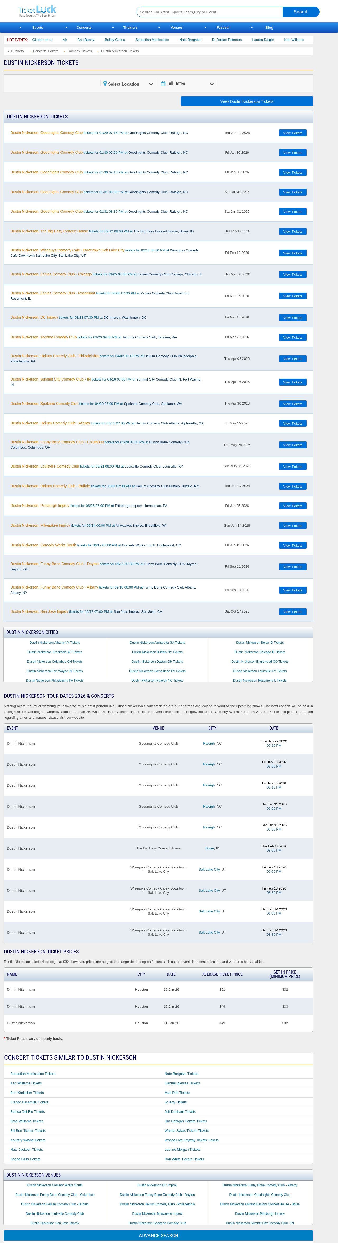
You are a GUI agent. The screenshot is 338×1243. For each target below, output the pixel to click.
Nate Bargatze (201, 40)
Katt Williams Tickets (26, 1083)
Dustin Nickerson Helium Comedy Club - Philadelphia (157, 1204)
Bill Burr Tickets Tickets (28, 1131)
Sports (37, 28)
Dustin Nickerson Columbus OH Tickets (55, 661)
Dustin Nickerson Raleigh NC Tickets (157, 680)
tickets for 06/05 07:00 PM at (88, 505)
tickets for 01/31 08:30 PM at (99, 211)
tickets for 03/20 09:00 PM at (93, 337)
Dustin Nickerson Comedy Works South (55, 1185)
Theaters (130, 28)
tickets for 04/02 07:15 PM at (103, 358)
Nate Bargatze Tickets (181, 1074)
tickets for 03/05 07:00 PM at (106, 274)
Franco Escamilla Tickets (29, 1102)
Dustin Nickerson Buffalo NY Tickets (157, 652)
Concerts (84, 28)
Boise (209, 848)
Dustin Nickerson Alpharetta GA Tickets (157, 642)
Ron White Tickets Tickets (184, 1159)
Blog (269, 28)
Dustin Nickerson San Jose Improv (55, 1223)
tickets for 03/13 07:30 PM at (78, 317)
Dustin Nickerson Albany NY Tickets (55, 642)
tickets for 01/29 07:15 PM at (99, 132)
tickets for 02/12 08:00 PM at (102, 231)
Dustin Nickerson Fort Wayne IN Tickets (55, 671)
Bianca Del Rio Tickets (27, 1112)
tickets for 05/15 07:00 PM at (107, 423)
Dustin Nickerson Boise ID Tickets (260, 642)
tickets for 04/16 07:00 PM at (105, 382)
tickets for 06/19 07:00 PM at (95, 545)
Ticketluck (71, 11)
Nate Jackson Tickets (26, 1150)
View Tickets (292, 133)
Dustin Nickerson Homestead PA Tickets (157, 671)
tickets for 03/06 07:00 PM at (100, 295)
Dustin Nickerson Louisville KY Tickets (260, 671)
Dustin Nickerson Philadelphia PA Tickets (55, 680)
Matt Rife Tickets (177, 1093)
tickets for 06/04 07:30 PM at (104, 486)
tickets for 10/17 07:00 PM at (86, 611)
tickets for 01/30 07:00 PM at (99, 152)
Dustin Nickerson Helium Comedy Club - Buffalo (54, 1204)
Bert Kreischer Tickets (27, 1093)
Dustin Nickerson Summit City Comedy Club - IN (260, 1223)
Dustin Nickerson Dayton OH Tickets (157, 661)
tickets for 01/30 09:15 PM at (99, 172)
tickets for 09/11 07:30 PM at (103, 566)
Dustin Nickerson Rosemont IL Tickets (260, 680)
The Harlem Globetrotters (43, 40)
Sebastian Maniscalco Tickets (32, 1074)
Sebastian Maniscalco (162, 40)
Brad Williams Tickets (26, 1121)
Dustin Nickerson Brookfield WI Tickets (55, 652)
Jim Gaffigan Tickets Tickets (186, 1121)
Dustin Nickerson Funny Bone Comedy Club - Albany (260, 1185)
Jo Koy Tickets (176, 1102)
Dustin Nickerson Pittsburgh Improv (260, 1214)
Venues (177, 28)
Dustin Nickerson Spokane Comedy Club (157, 1223)
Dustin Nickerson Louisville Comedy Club (55, 1214)
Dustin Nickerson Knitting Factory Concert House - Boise (259, 1204)
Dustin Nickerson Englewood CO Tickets (259, 661)
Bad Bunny (96, 40)
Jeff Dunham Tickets (180, 1112)
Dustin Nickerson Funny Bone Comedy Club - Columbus (54, 1195)
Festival (223, 28)
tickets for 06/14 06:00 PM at (88, 525)
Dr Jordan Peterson (237, 40)
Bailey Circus (125, 40)
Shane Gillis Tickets (25, 1159)
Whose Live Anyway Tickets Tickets (191, 1140)
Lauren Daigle (273, 40)
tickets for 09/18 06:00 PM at (103, 590)
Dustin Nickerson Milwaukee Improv (157, 1214)
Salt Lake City (209, 869)
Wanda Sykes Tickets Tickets (187, 1131)
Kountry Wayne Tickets (27, 1140)
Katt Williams (304, 40)
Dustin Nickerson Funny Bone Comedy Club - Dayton (157, 1195)
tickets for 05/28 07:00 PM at (99, 444)
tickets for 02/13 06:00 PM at (104, 253)
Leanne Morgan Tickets (182, 1150)
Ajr (75, 40)
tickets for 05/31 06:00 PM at (96, 466)
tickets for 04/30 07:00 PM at (96, 403)
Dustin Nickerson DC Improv (157, 1185)
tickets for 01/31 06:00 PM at (99, 192)
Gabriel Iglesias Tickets (182, 1083)
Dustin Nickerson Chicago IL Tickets (259, 652)
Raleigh (209, 743)
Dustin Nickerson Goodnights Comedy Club (259, 1195)
